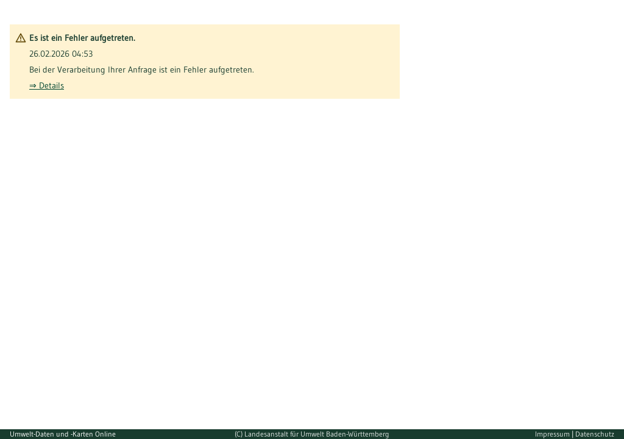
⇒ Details (46, 85)
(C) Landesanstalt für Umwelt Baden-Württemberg (312, 433)
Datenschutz (594, 433)
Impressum (553, 433)
